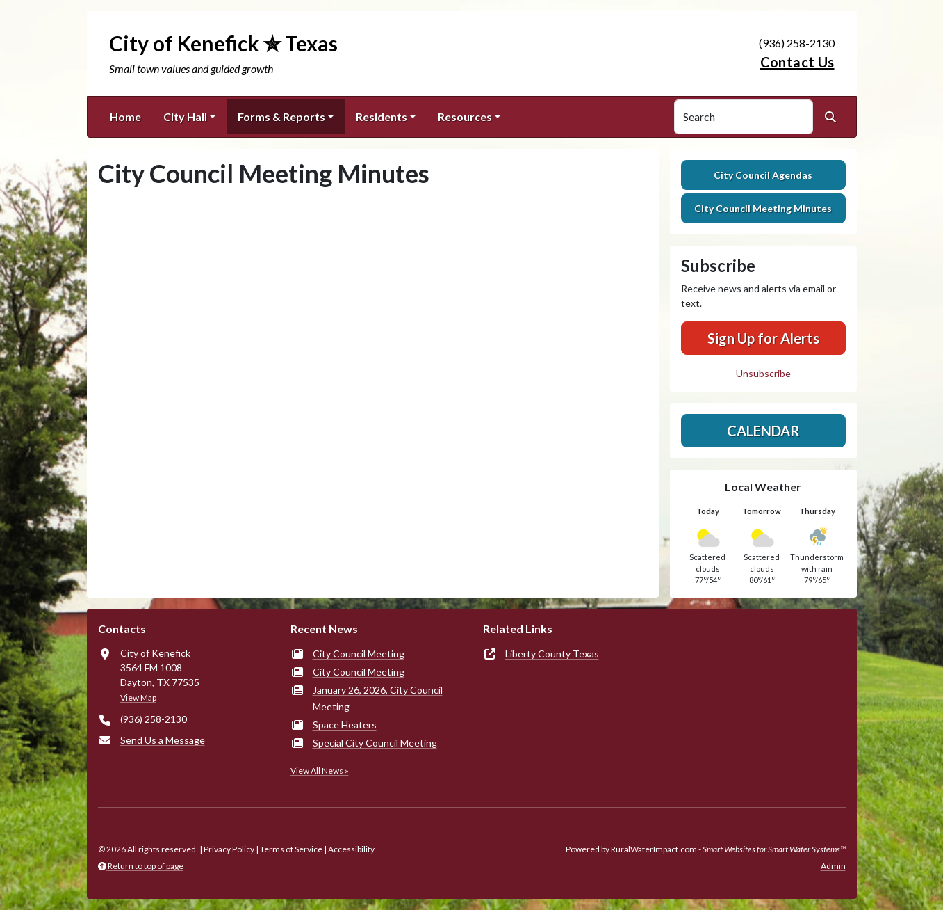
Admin (833, 866)
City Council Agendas (763, 175)
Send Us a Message (162, 740)
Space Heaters (345, 725)
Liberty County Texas (552, 654)
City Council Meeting (358, 654)
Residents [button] (381, 116)
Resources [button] (465, 116)
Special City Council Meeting (375, 743)
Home (125, 116)
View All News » (319, 770)
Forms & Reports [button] (281, 116)
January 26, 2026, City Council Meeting (378, 698)
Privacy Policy (229, 849)
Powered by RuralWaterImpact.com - (706, 849)
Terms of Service (291, 849)
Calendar (763, 430)
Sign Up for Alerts (763, 338)
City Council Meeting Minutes (763, 208)
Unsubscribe (763, 373)
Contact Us (797, 62)
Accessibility (351, 849)
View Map (138, 697)
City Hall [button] (185, 116)
